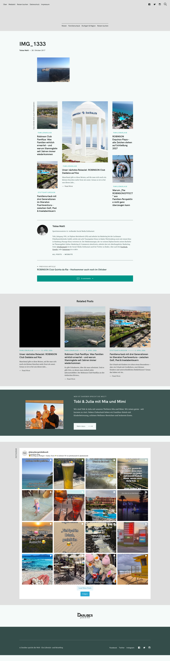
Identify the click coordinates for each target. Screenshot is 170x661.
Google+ (55, 261)
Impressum (45, 4)
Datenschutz (34, 4)
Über (5, 4)
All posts (57, 266)
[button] (37, 485)
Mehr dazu (81, 438)
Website (69, 266)
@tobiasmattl (62, 258)
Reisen (64, 37)
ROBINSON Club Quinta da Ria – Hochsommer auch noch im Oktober (72, 281)
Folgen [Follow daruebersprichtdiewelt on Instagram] (85, 605)
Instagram (66, 261)
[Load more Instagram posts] (85, 599)
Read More (69, 198)
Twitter (121, 659)
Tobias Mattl (24, 62)
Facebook (124, 258)
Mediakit (12, 4)
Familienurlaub (74, 37)
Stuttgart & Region (89, 37)
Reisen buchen (22, 4)
